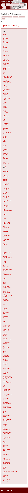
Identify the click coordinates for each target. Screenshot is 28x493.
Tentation (4, 436)
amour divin (5, 47)
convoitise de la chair (7, 82)
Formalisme (5, 185)
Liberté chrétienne (6, 227)
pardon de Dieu (6, 286)
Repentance (5, 344)
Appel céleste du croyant (7, 54)
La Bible (22, 4)
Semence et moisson (6, 398)
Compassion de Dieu (6, 98)
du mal (4, 218)
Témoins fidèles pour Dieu (7, 432)
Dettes (4, 133)
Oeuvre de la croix (6, 275)
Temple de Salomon (6, 433)
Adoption (4, 34)
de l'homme (5, 438)
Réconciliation (5, 335)
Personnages (15, 17)
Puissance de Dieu (6, 330)
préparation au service (7, 404)
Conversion (5, 110)
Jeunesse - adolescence (7, 211)
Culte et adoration (6, 125)
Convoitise (4, 111)
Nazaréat (4, 270)
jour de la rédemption (7, 339)
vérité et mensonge (6, 454)
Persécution (5, 309)
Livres (11, 17)
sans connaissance (6, 481)
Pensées (12, 4)
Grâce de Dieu (5, 189)
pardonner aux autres (7, 288)
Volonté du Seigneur (6, 479)
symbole (4, 385)
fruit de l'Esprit (5, 378)
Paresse (4, 290)
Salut (3, 386)
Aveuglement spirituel (6, 67)
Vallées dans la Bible (6, 449)
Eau (3, 150)
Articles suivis (21, 17)
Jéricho (4, 468)
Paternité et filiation (6, 301)
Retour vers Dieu (6, 355)
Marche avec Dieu (6, 241)
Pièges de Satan (6, 312)
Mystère (4, 265)
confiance (5, 180)
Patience (4, 303)
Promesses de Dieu (6, 322)
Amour (4, 46)
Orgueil (4, 279)
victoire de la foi (6, 184)
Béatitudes (4, 69)
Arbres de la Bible (6, 55)
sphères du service (6, 410)
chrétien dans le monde (7, 257)
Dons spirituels (5, 149)
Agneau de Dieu (5, 41)
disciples (4, 64)
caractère (5, 256)
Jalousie (4, 202)
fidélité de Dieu (6, 176)
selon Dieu (5, 483)
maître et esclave (6, 239)
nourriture (5, 296)
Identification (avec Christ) (7, 200)
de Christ (5, 365)
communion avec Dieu (7, 95)
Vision (4, 472)
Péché (4, 304)
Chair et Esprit (5, 80)
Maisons (4, 232)
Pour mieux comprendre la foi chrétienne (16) (11, 26)
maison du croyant (6, 235)
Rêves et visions (6, 360)
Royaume (4, 364)
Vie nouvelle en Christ (6, 462)
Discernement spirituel (7, 138)
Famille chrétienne (6, 171)
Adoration (4, 35)
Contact (3, 7)
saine (4, 146)
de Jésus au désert (6, 437)
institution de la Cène (7, 77)
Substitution (5, 423)
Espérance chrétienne (6, 163)
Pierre (4, 313)
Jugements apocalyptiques (7, 219)
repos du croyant (6, 347)
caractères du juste (6, 222)
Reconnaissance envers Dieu (8, 337)
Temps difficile (5, 434)
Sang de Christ (5, 391)
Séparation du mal (6, 399)
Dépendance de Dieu (6, 131)
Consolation (5, 107)
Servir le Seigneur (6, 402)
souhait (4, 476)
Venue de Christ (5, 451)
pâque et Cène (6, 78)
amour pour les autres (7, 48)
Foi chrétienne (5, 179)
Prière (4, 321)
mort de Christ (5, 261)
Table (4, 428)
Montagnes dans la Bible (7, 258)
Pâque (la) (4, 282)
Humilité (4, 198)
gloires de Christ (6, 205)
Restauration (5, 351)
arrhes (4, 374)
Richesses (4, 361)
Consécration (5, 106)
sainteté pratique (6, 390)
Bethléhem (5, 467)
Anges (4, 50)
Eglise (4, 157)
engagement (5, 475)
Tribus (4, 446)
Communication (5, 93)
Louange (4, 230)
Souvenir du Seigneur (6, 421)
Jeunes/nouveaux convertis (7, 210)
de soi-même (5, 215)
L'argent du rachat (6, 24)
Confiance (4, 103)
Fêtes (4, 172)
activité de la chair (6, 81)
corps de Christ (6, 59)
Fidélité (4, 175)
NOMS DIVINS (5, 271)
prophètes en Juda (6, 326)
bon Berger (5, 299)
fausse (4, 145)
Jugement (4, 214)
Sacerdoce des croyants (7, 369)
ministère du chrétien (7, 252)
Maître (4, 236)
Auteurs (7, 17)
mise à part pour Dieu (7, 389)
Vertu (4, 455)
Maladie (4, 240)
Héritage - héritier (6, 192)
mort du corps (5, 262)
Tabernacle (5, 427)
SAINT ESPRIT (5, 372)
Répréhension (5, 348)
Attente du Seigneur (6, 65)
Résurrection (5, 352)
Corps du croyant (6, 114)
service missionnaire (7, 407)
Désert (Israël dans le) (7, 132)
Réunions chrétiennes (6, 356)
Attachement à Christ (6, 63)
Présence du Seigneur (7, 320)
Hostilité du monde (6, 196)
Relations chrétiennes (6, 342)
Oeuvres (4, 277)
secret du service (6, 406)
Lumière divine (5, 231)
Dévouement (5, 136)
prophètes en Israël (6, 325)
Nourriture (4, 273)
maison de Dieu (6, 234)
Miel (3, 248)
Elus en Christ (5, 158)
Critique (4, 120)
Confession (5, 102)
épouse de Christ (6, 60)
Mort (3, 260)
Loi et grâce (5, 228)
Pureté (4, 331)
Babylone (5, 466)
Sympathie (4, 425)
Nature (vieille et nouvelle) (7, 269)
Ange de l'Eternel (6, 51)
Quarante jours (5, 333)
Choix (4, 85)
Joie (3, 213)
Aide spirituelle (5, 42)
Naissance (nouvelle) (6, 266)
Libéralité (4, 226)
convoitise (5, 308)
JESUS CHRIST (5, 204)
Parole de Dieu (5, 291)
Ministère (4, 249)
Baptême (4, 68)
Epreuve (4, 162)
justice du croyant (6, 223)
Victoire (4, 458)
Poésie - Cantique (6, 318)
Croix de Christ (5, 124)
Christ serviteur (6, 412)
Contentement (5, 108)
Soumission (5, 420)
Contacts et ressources (6, 490)
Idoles (4, 201)
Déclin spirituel (5, 127)
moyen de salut (6, 183)
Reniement (5, 343)
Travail (4, 441)
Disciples (4, 140)
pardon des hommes (7, 287)
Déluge (4, 129)
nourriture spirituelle (6, 123)
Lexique (17, 4)
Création (4, 119)
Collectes (4, 90)
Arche (4, 56)
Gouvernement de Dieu (7, 188)
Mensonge (4, 245)
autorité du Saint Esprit (7, 376)
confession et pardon (7, 305)
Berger (4, 72)
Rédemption (5, 338)
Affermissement (5, 38)
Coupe (4, 115)
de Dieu (4, 442)
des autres (5, 217)
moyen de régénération (7, 295)
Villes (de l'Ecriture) (6, 464)
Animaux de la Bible (6, 52)
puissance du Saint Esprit (7, 382)
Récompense (5, 334)
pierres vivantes (6, 316)
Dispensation (5, 142)
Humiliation (5, 197)
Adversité (4, 37)
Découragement (5, 128)
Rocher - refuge (5, 363)
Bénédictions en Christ (7, 71)
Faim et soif (5, 170)
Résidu (4, 350)
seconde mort (5, 264)
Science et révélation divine (7, 394)
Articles (7, 4)
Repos (4, 346)
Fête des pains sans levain (8, 174)
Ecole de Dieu (5, 153)
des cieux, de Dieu (6, 367)
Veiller (4, 450)
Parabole (4, 283)
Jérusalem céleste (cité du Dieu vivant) (10, 471)
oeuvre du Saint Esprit (7, 380)
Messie (4, 247)
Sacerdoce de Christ (6, 368)
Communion (5, 94)
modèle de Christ (6, 206)
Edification (4, 155)
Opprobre (4, 278)
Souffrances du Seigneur (7, 419)
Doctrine (4, 144)
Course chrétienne (6, 116)
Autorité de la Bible (6, 292)
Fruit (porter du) (5, 187)
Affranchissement (6, 39)
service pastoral (6, 300)
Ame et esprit (5, 43)
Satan (4, 393)
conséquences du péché (7, 307)
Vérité (4, 453)
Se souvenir (5, 395)
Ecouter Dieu (5, 154)
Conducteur (5, 99)
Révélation (4, 359)
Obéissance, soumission (7, 274)
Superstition (5, 424)
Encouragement (5, 159)
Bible (3, 73)
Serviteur (4, 411)
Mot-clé (3, 19)
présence (5, 381)
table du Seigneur (6, 429)
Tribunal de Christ (6, 445)
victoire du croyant (6, 459)
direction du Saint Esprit (7, 377)
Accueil (3, 4)
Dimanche (4, 137)
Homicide (4, 193)
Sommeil (4, 416)
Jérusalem (5, 470)
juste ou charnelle (6, 89)
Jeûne (4, 209)
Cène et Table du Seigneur (7, 76)
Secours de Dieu (6, 397)
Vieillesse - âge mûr (6, 463)
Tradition (4, 440)
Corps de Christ (5, 112)
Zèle (3, 480)
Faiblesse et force (6, 168)
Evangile (4, 166)
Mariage (4, 243)
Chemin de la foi (5, 84)
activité (4, 373)
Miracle (4, 253)
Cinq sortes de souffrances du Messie (10, 25)
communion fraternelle (7, 97)
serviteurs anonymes (7, 408)
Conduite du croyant (6, 101)
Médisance (5, 244)
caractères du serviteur (7, 403)
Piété (3, 317)
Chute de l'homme (6, 86)
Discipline (4, 141)
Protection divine (6, 329)
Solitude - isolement (6, 415)
